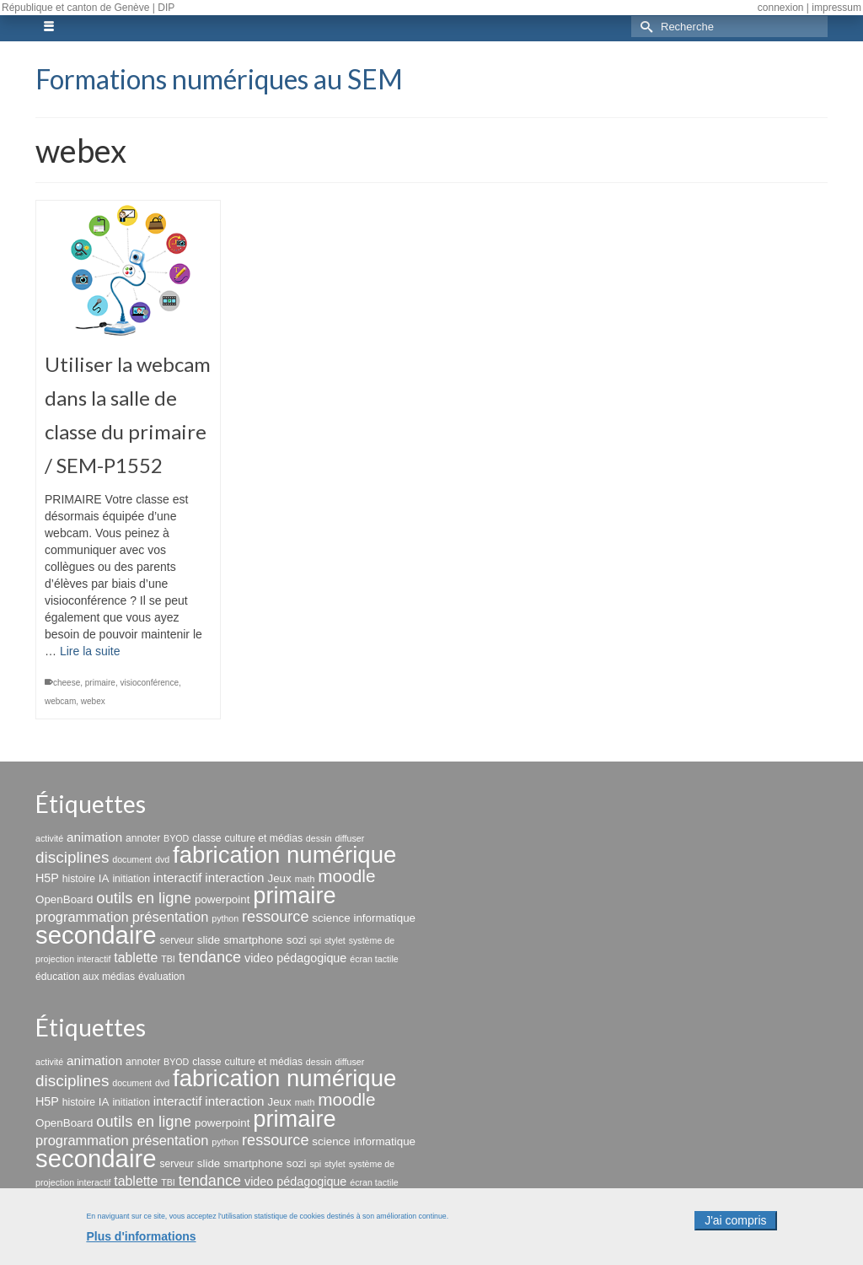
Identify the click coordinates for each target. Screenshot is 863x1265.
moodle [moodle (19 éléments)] (346, 876)
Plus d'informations (141, 1242)
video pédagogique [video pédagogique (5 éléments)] (295, 958)
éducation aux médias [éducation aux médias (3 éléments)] (85, 976)
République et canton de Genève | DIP (88, 7)
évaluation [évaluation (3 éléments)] (161, 976)
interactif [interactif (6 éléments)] (177, 877)
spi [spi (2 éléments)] (315, 940)
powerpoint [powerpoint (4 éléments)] (222, 899)
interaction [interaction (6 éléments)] (234, 877)
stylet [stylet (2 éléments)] (335, 940)
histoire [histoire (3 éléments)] (78, 879)
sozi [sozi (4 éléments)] (297, 940)
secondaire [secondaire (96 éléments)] (95, 935)
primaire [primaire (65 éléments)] (294, 895)
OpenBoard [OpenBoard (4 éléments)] (64, 899)
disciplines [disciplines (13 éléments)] (72, 857)
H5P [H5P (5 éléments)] (47, 878)
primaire (100, 682)
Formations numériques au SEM (219, 78)
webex (93, 701)
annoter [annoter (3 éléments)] (143, 838)
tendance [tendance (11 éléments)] (210, 957)
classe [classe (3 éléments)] (206, 838)
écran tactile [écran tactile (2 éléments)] (374, 959)
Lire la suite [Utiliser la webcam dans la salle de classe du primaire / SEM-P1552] (90, 651)
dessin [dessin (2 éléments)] (319, 838)
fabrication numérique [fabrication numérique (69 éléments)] (284, 855)
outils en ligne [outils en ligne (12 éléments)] (143, 898)
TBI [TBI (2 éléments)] (168, 959)
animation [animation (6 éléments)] (94, 837)
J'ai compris (735, 1226)
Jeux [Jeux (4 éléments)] (279, 878)
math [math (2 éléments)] (305, 879)
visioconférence (150, 682)
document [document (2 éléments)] (132, 859)
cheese (66, 682)
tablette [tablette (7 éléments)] (136, 957)
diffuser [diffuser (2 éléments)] (350, 838)
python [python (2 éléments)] (225, 918)
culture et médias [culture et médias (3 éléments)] (264, 838)
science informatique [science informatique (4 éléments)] (363, 918)
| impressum (834, 7)
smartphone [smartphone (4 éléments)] (253, 940)
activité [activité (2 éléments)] (49, 838)
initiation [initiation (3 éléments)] (131, 879)
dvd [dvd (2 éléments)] (162, 859)
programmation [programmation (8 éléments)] (82, 916)
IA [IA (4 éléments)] (104, 878)
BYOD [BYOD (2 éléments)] (176, 838)
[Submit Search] (644, 26)
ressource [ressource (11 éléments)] (275, 916)
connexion (781, 7)
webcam (60, 701)
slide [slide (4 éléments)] (209, 940)
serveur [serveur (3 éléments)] (176, 940)
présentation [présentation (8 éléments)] (170, 916)
